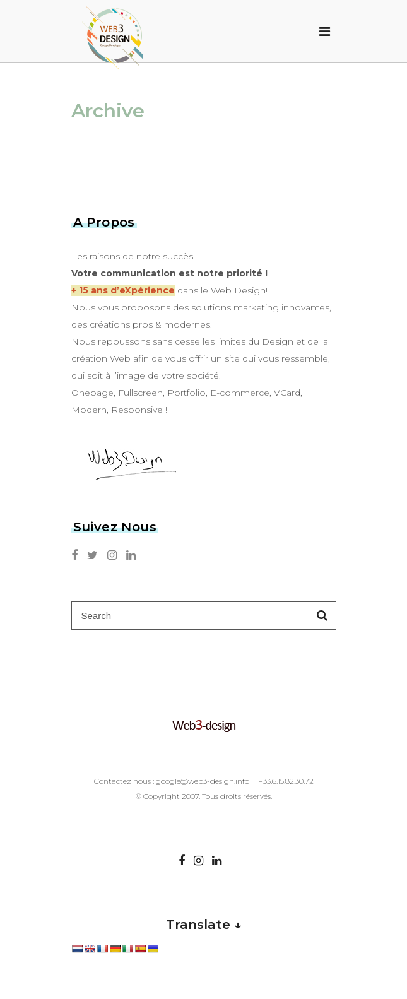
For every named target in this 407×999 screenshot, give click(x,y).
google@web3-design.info (202, 781)
